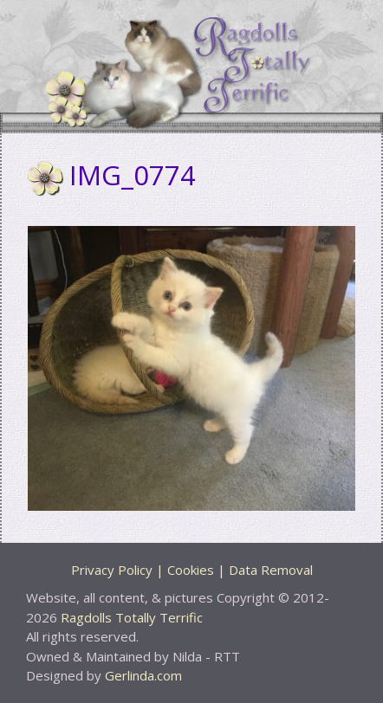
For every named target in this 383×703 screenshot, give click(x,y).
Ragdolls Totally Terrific (132, 617)
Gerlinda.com (143, 675)
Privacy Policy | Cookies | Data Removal (192, 569)
